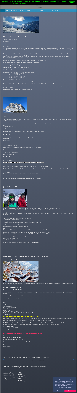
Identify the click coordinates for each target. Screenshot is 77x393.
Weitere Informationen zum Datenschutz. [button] (17, 3)
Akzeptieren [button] (70, 390)
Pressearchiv (55, 10)
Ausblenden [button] (71, 2)
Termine (35, 10)
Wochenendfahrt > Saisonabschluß (38, 360)
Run (7, 10)
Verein (47, 10)
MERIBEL (6, 256)
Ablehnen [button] (59, 390)
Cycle (21, 10)
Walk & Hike (14, 10)
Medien (28, 10)
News (41, 10)
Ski (2, 10)
